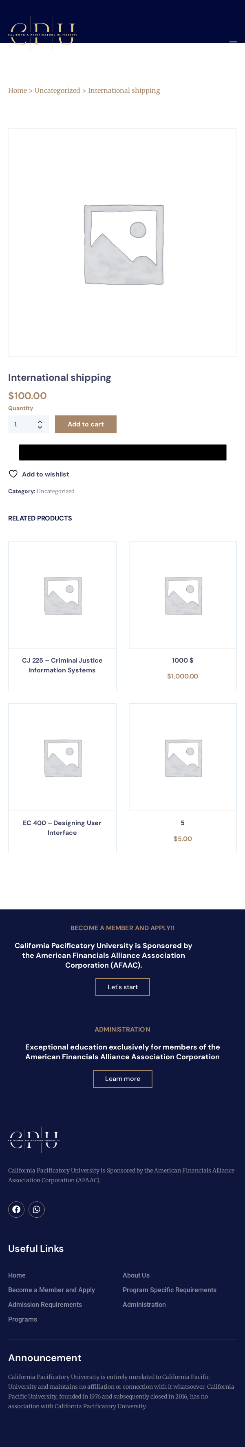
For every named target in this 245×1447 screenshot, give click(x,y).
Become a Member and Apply (51, 1290)
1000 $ (183, 660)
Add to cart (86, 424)
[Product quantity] (28, 424)
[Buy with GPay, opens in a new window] (123, 452)
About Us (136, 1275)
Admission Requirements (45, 1305)
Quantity (20, 408)
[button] (233, 44)
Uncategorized (57, 90)
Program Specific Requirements (169, 1290)
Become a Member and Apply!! (122, 928)
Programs (22, 1319)
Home (17, 90)
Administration (122, 1029)
